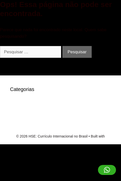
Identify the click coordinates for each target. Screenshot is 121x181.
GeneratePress (60, 142)
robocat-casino (24, 111)
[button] (107, 170)
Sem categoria (24, 119)
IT (12, 103)
